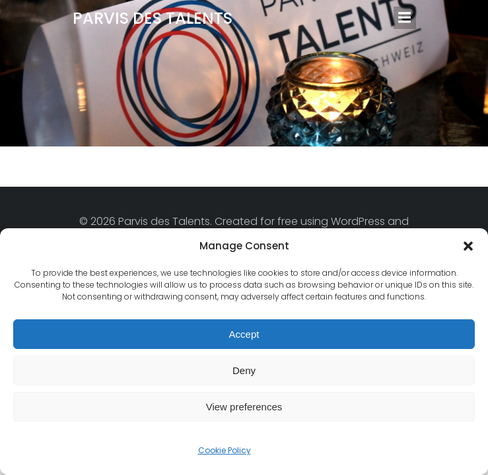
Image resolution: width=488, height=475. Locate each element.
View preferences (244, 406)
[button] (468, 246)
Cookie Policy (224, 450)
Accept (244, 334)
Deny (244, 370)
